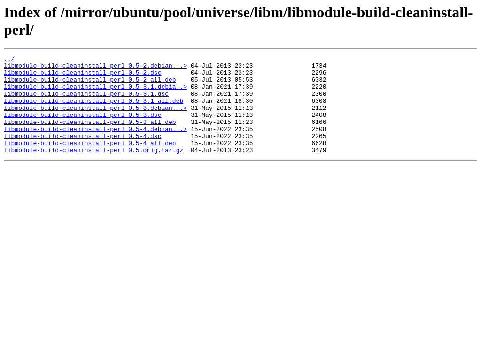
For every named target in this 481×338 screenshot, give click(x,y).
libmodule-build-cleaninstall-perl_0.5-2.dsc (82, 76)
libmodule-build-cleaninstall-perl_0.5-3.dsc (82, 127)
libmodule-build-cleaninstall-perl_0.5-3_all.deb (90, 135)
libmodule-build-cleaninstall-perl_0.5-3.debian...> (95, 119)
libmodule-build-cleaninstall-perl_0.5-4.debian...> (95, 144)
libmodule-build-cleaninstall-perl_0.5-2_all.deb (90, 85)
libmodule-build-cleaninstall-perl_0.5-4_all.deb (90, 161)
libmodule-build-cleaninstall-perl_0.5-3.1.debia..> (95, 93)
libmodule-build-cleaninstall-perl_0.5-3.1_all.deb (93, 110)
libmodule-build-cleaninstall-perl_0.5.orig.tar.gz (93, 169)
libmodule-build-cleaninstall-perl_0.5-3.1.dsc (86, 102)
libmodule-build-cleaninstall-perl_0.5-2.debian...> (95, 68)
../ (9, 59)
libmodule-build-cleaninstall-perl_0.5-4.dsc (82, 152)
